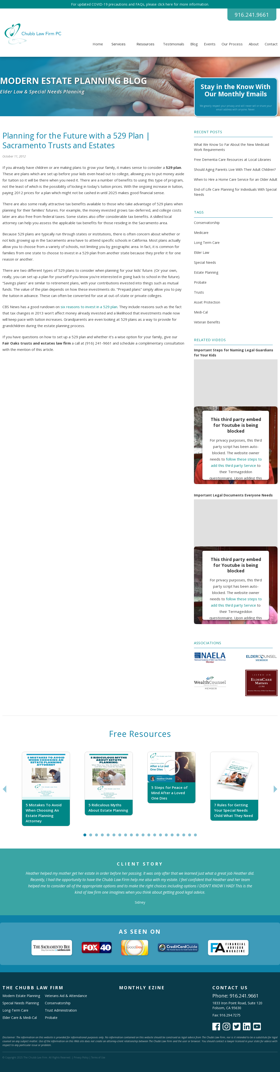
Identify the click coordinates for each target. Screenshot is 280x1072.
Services (119, 43)
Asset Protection (207, 302)
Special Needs (205, 262)
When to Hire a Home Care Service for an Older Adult (235, 179)
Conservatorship (207, 222)
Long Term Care (207, 242)
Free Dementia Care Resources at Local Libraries (232, 159)
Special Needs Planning (20, 1003)
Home (98, 43)
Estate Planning (206, 272)
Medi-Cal (201, 312)
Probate (200, 282)
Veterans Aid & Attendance (66, 995)
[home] (32, 34)
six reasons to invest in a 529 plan (89, 306)
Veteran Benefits (207, 322)
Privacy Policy (81, 1057)
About (254, 43)
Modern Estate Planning (21, 995)
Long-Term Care (15, 1010)
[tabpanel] (46, 788)
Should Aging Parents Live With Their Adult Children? (235, 169)
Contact (271, 43)
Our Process (232, 43)
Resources (145, 43)
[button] (118, 44)
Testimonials (173, 43)
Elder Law (201, 252)
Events (210, 43)
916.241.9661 (252, 14)
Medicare (201, 232)
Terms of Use (98, 1057)
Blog (194, 43)
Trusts (199, 292)
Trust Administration (61, 1010)
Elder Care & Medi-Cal (19, 1017)
